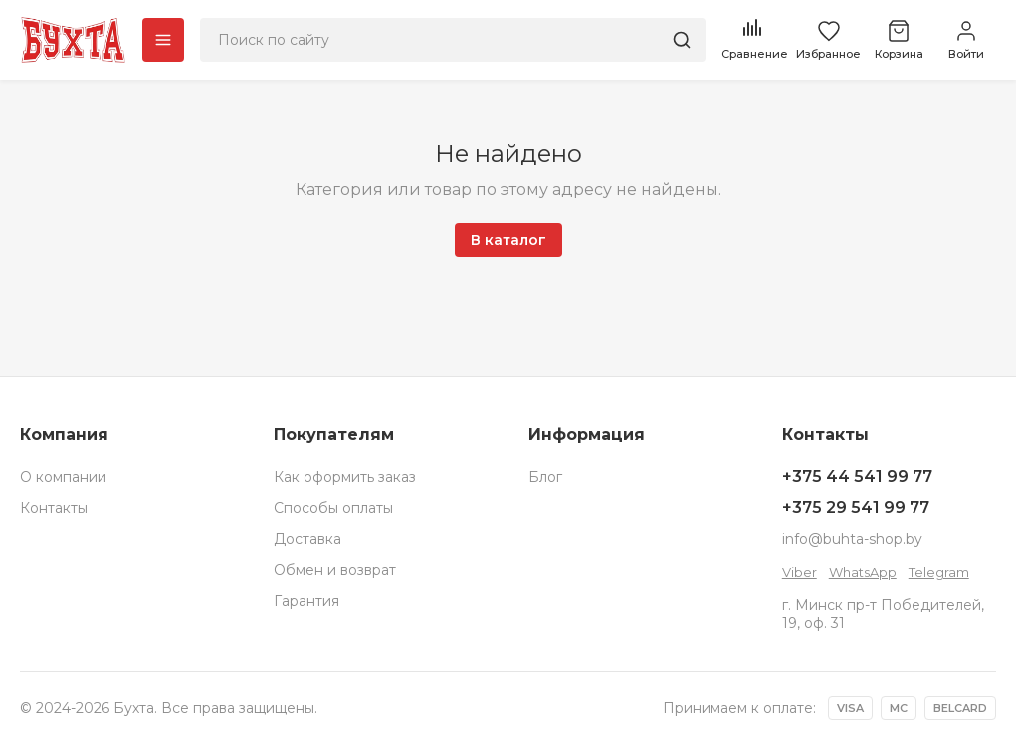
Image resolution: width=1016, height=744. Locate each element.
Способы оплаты (333, 508)
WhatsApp (863, 572)
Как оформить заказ (345, 477)
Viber (799, 572)
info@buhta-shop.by (852, 539)
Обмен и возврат (335, 570)
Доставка (307, 539)
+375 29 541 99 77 (855, 507)
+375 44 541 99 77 (857, 476)
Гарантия (306, 601)
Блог (545, 477)
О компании (63, 477)
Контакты (54, 508)
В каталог (508, 240)
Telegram (939, 572)
